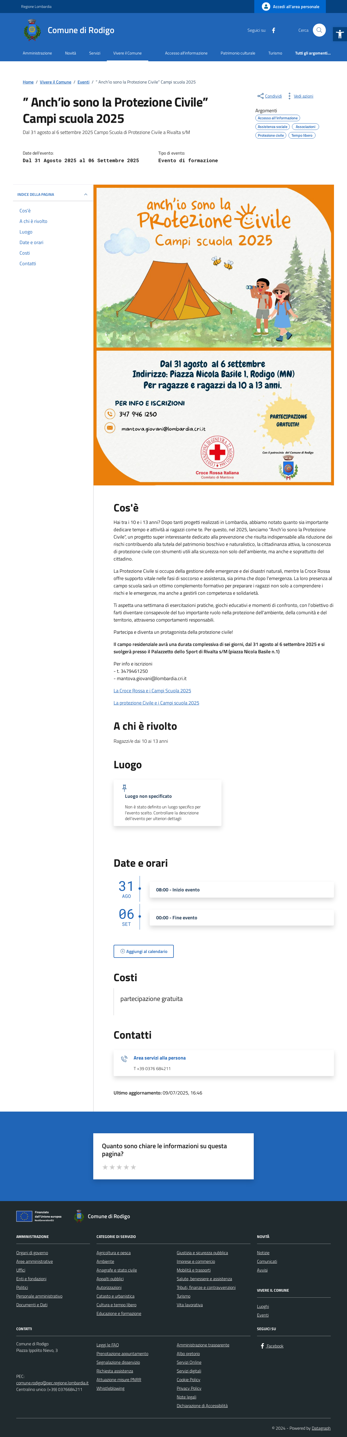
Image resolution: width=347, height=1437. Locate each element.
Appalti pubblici (110, 1278)
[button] (340, 34)
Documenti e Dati (31, 1304)
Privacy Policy (189, 1388)
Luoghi (263, 1306)
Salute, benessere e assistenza (204, 1278)
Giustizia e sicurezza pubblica (202, 1252)
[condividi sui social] (269, 96)
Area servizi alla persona (160, 1057)
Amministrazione (37, 53)
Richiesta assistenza (115, 1371)
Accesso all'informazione (186, 53)
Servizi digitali (189, 1371)
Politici (22, 1287)
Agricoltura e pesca (114, 1252)
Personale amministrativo (39, 1296)
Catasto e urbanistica (115, 1296)
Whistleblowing (110, 1388)
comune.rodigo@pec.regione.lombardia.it (52, 1383)
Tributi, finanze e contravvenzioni (206, 1287)
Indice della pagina (53, 194)
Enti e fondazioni (31, 1278)
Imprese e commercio (196, 1261)
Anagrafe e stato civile (117, 1270)
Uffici (20, 1270)
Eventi (263, 1315)
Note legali (186, 1397)
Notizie (263, 1252)
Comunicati (267, 1261)
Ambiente (105, 1261)
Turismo (275, 53)
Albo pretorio (188, 1353)
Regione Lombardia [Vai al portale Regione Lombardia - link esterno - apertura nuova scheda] (36, 6)
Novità (70, 53)
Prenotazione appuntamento (122, 1353)
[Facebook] (271, 30)
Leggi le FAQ (108, 1345)
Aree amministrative (34, 1261)
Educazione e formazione (119, 1313)
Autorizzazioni (109, 1287)
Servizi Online (189, 1362)
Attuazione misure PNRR (119, 1379)
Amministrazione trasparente (203, 1345)
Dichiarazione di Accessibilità (202, 1405)
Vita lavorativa (190, 1304)
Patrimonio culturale (238, 53)
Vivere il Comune (127, 53)
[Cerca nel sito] (319, 30)
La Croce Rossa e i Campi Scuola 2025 (152, 690)
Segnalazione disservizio (118, 1362)
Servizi (94, 53)
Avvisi (262, 1270)
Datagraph (321, 1428)
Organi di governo (32, 1252)
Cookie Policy (188, 1379)
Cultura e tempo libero (116, 1304)
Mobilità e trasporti (194, 1270)
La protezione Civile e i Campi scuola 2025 (156, 702)
